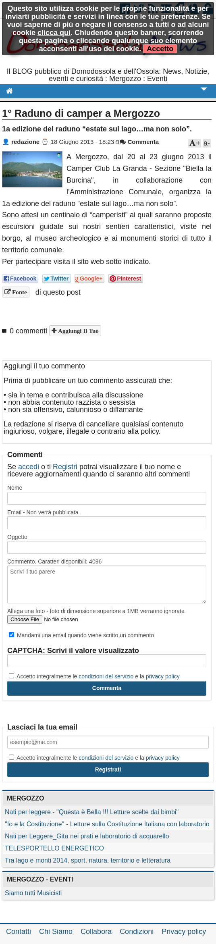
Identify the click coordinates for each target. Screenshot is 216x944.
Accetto (160, 49)
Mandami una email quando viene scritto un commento (81, 635)
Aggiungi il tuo (77, 331)
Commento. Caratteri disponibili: (54, 561)
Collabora (96, 931)
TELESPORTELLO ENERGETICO (54, 848)
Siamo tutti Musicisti (33, 893)
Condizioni (137, 931)
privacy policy (163, 676)
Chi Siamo (56, 931)
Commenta (139, 141)
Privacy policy (184, 931)
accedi (28, 467)
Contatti (18, 931)
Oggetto (17, 537)
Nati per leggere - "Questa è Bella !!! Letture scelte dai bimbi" (92, 812)
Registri (65, 467)
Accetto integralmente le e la (94, 676)
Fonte (18, 292)
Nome (14, 488)
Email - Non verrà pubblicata (43, 512)
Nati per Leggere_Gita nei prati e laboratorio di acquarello (87, 836)
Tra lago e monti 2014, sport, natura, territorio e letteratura (87, 860)
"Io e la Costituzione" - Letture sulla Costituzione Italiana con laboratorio (107, 824)
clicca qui (54, 33)
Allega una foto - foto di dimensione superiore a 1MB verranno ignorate (96, 611)
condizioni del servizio (106, 676)
